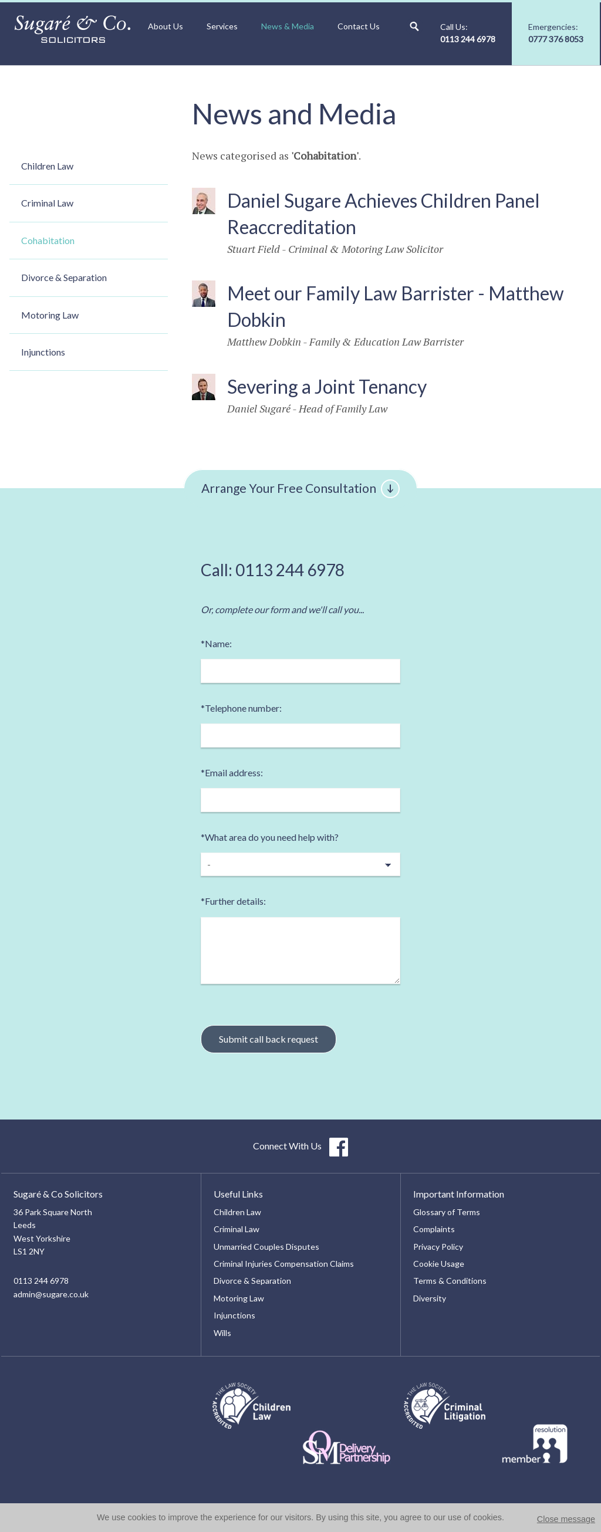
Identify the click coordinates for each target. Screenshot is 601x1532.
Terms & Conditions (450, 1281)
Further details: (233, 901)
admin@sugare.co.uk (51, 1294)
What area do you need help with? (270, 837)
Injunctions (43, 351)
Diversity (429, 1298)
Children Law (47, 165)
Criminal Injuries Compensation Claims (284, 1264)
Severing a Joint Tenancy (327, 386)
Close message (566, 1519)
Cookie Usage (438, 1264)
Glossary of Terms (446, 1212)
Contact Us (358, 26)
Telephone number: (241, 707)
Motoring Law (50, 314)
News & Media (287, 26)
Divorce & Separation (64, 277)
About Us (165, 26)
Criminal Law (47, 202)
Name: (216, 643)
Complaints (434, 1229)
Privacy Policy (438, 1247)
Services (222, 26)
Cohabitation (48, 240)
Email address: (232, 772)
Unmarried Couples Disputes (266, 1247)
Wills (222, 1333)
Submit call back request (268, 1038)
